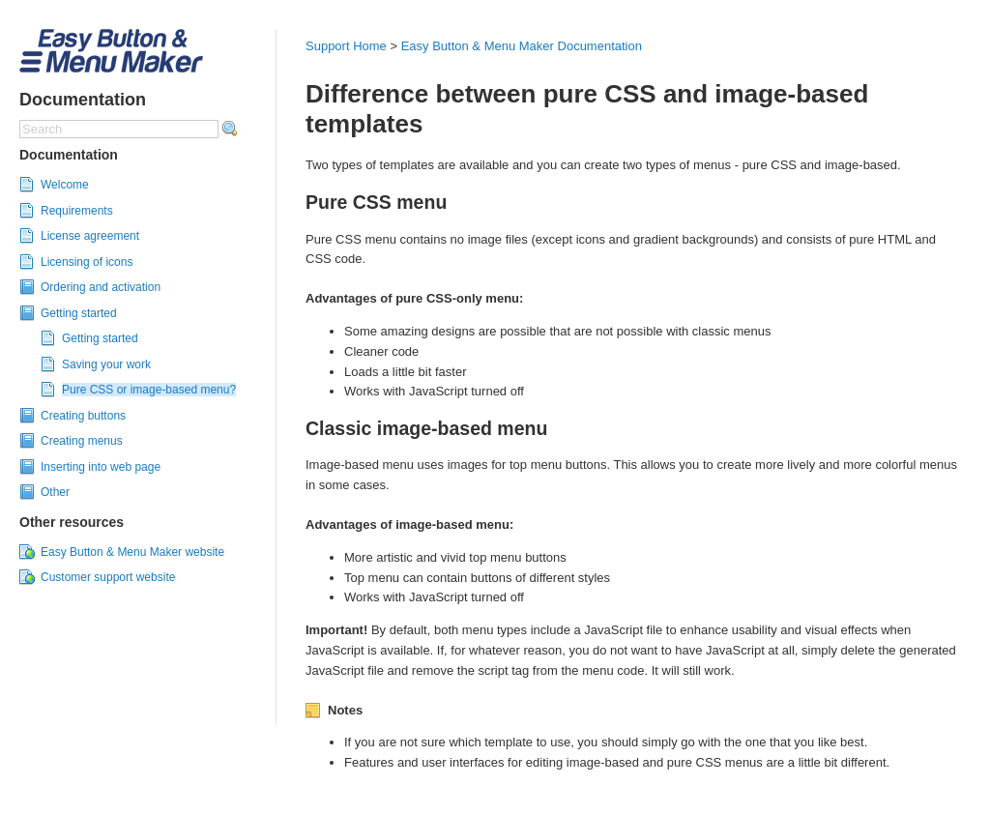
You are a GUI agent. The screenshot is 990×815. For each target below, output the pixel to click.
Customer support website (108, 577)
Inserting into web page (100, 467)
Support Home (346, 46)
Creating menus (82, 441)
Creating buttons (83, 415)
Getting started (79, 313)
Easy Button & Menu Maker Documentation (521, 46)
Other (55, 492)
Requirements (77, 211)
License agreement (90, 236)
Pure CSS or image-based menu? (149, 389)
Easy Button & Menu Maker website (132, 552)
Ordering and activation (100, 287)
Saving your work (106, 364)
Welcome (65, 184)
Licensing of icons (86, 262)
